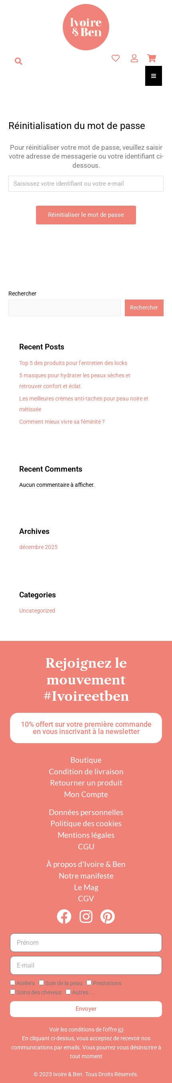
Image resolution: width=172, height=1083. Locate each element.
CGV (86, 898)
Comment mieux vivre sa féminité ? (62, 422)
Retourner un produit (86, 782)
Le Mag (86, 887)
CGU (86, 846)
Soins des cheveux (39, 992)
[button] (18, 61)
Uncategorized (37, 610)
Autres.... (83, 992)
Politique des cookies (86, 823)
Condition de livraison (86, 771)
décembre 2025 (38, 547)
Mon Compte (86, 794)
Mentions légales (86, 834)
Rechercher (22, 293)
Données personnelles (86, 812)
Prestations (107, 983)
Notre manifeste (86, 875)
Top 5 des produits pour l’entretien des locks (73, 363)
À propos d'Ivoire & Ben (86, 864)
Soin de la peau (63, 983)
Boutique (86, 759)
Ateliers (25, 983)
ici (120, 1029)
